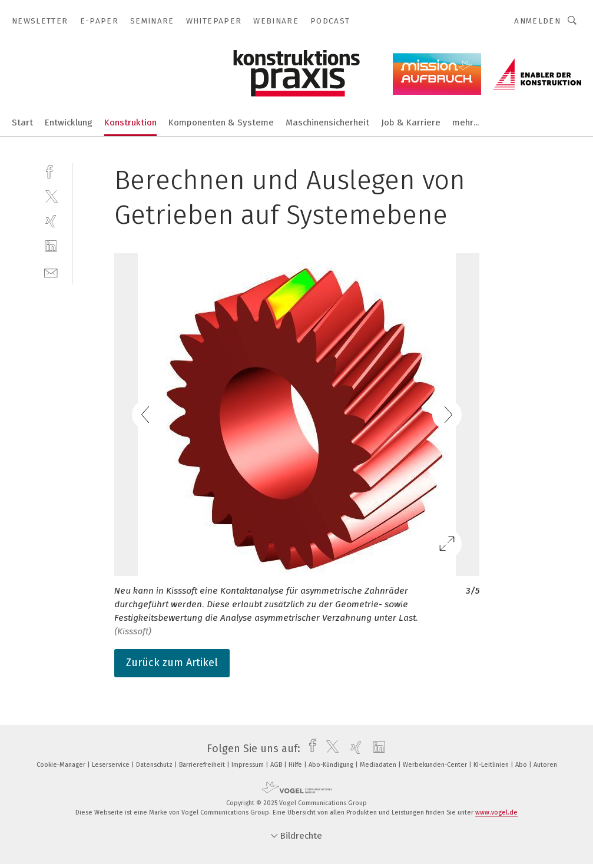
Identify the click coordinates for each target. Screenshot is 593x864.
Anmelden (537, 21)
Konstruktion (130, 122)
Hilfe (296, 765)
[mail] (51, 271)
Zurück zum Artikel (172, 662)
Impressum (248, 765)
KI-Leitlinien (492, 765)
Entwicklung (68, 122)
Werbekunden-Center (436, 765)
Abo (522, 765)
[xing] (51, 221)
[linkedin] (51, 246)
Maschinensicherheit (327, 122)
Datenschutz (155, 765)
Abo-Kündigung (332, 765)
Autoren (545, 765)
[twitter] (51, 195)
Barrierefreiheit (203, 765)
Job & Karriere (410, 122)
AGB (277, 765)
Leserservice (111, 765)
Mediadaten (379, 765)
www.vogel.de (496, 812)
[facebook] (51, 170)
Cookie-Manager (62, 765)
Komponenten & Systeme (221, 122)
